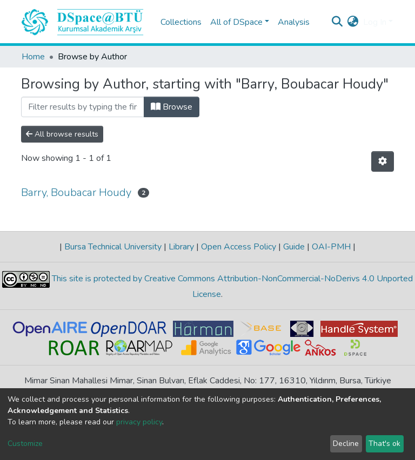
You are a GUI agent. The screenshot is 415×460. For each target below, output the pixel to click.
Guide (294, 247)
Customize (25, 443)
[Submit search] (337, 22)
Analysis (294, 22)
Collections (181, 22)
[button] (353, 22)
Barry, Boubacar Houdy (76, 192)
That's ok (384, 443)
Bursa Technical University (113, 247)
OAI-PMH (331, 247)
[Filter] (82, 107)
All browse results (62, 134)
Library (181, 247)
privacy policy (139, 422)
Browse (171, 107)
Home (33, 57)
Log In (374, 22)
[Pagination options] (382, 161)
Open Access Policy (238, 247)
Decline (346, 443)
